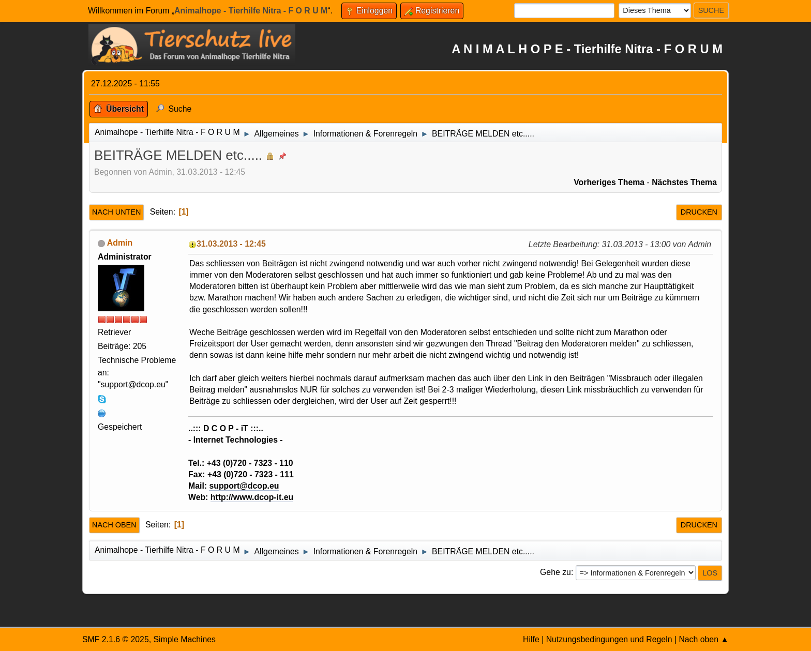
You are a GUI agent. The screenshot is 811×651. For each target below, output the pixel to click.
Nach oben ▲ (704, 639)
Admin (119, 242)
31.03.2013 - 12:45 (231, 243)
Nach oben (114, 525)
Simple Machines (184, 639)
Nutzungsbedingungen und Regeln (609, 639)
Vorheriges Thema (609, 182)
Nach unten (116, 212)
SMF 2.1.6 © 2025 (115, 639)
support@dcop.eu (244, 485)
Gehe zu (555, 572)
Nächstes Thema (684, 182)
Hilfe (531, 639)
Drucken (699, 212)
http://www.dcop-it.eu (252, 497)
